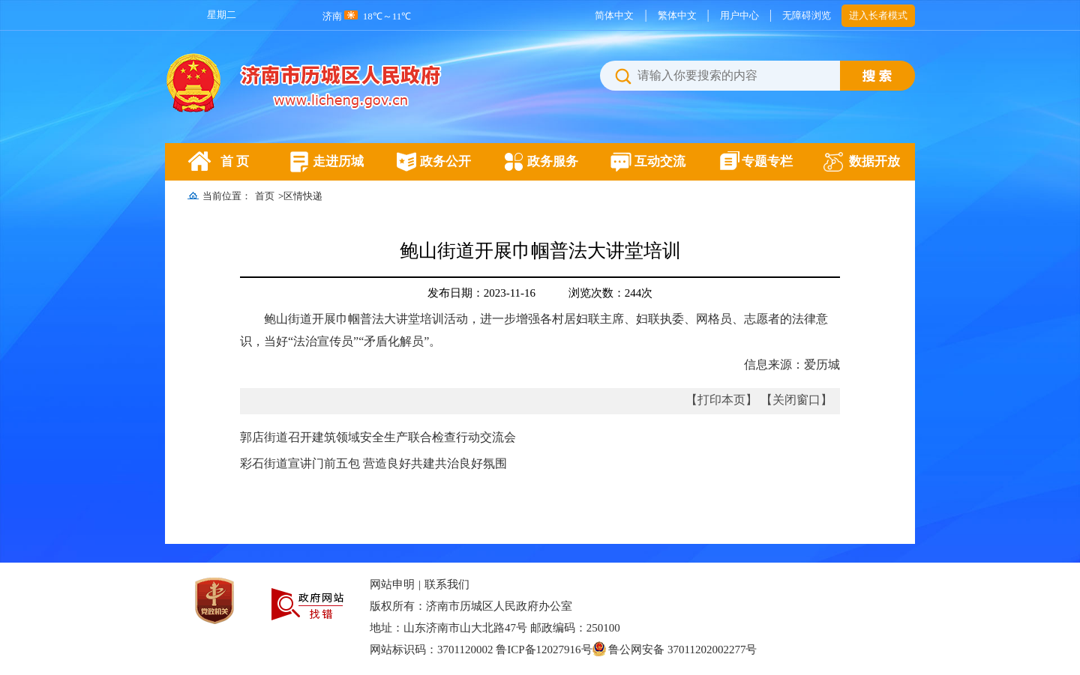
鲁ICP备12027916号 (544, 650)
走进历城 (338, 161)
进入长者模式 (878, 15)
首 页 (234, 161)
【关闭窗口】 (796, 399)
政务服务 (552, 161)
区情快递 (303, 196)
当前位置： (226, 196)
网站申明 (392, 584)
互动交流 (660, 161)
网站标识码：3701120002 (564, 650)
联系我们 (447, 584)
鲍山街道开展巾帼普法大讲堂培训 (540, 250)
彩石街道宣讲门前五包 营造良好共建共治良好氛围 (373, 463)
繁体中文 (677, 15)
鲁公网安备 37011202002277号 (675, 650)
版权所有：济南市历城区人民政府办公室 (471, 606)
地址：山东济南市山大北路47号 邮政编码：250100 (495, 628)
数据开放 (874, 161)
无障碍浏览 (806, 15)
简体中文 (614, 15)
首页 (264, 196)
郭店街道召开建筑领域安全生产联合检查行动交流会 (378, 437)
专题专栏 (767, 161)
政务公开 (445, 161)
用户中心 (739, 15)
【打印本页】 (722, 399)
